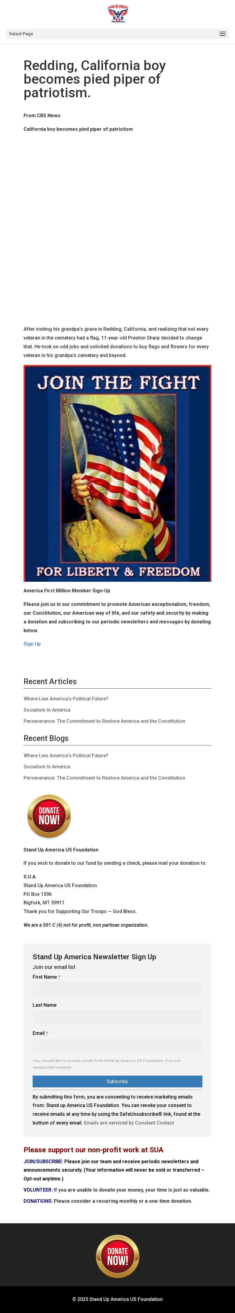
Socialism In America (47, 710)
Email (40, 1033)
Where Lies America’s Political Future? (66, 699)
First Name (46, 977)
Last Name (44, 1005)
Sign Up (32, 644)
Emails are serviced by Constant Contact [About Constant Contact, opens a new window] (129, 1123)
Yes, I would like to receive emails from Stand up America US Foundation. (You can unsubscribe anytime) (107, 1064)
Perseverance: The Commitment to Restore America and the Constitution (104, 721)
